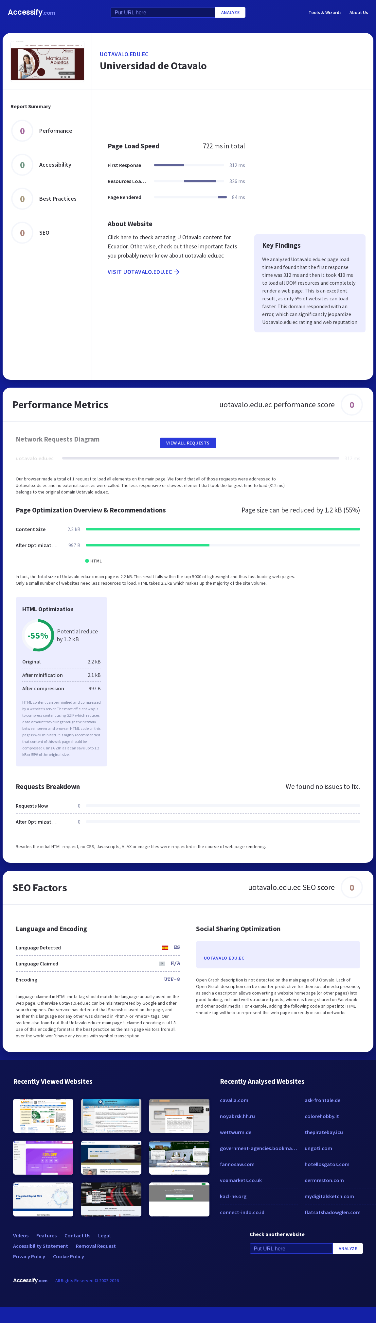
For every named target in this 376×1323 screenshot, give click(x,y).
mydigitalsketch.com (329, 1196)
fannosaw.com (237, 1164)
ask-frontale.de (322, 1100)
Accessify (31, 12)
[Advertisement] (212, 112)
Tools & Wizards (325, 12)
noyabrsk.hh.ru (237, 1116)
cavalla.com (234, 1100)
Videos (20, 1235)
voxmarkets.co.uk (241, 1180)
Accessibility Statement (40, 1246)
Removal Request (96, 1246)
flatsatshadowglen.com (333, 1212)
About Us (358, 12)
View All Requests (188, 443)
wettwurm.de (235, 1132)
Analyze (230, 12)
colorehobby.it (322, 1116)
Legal (104, 1235)
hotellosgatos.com (327, 1164)
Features (46, 1235)
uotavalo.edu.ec (124, 54)
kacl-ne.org (233, 1196)
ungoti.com (318, 1148)
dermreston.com (324, 1180)
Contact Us (77, 1235)
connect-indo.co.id (242, 1212)
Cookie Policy (68, 1256)
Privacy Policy (29, 1256)
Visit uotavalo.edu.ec (144, 272)
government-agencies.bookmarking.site (259, 1148)
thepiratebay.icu (324, 1132)
